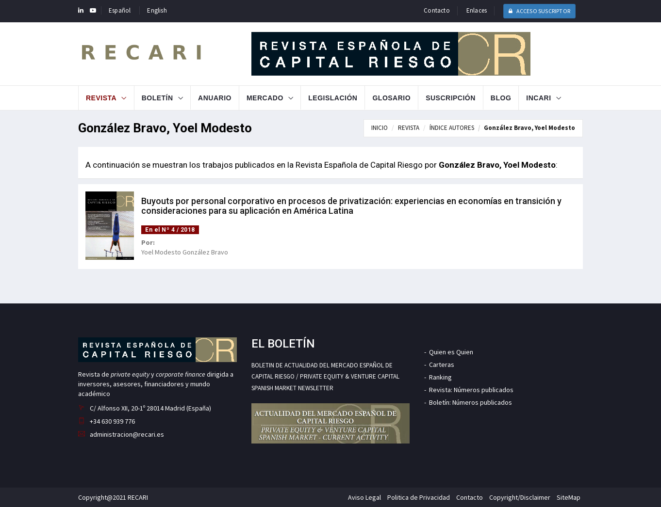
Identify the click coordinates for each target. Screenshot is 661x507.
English (156, 10)
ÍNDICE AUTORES (452, 128)
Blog (501, 98)
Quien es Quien (451, 352)
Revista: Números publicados (471, 389)
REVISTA (408, 128)
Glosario (391, 98)
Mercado (265, 98)
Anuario (214, 98)
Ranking (440, 377)
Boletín (157, 98)
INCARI (538, 98)
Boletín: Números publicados (470, 402)
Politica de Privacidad (418, 497)
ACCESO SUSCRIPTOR (539, 11)
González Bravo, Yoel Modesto (529, 128)
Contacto (437, 10)
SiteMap (568, 497)
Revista (101, 98)
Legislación (332, 98)
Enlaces (476, 10)
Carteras (441, 364)
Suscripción (451, 98)
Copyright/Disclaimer (519, 497)
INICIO (379, 128)
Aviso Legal (364, 497)
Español (120, 10)
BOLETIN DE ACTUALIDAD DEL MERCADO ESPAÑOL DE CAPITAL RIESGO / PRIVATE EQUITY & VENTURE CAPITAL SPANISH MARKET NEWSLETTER (325, 376)
